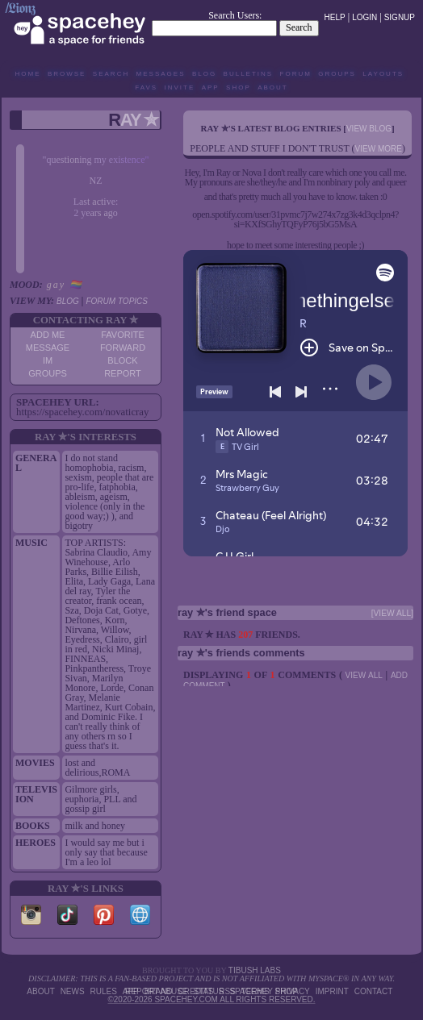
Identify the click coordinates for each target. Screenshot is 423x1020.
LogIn (364, 17)
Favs (146, 87)
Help (335, 17)
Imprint (332, 991)
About (273, 87)
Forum (296, 73)
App (211, 87)
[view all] (392, 613)
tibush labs (254, 970)
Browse (67, 73)
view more (378, 148)
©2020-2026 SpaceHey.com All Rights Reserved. (211, 999)
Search (299, 27)
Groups (337, 73)
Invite (180, 87)
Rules (103, 991)
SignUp (399, 17)
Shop (238, 87)
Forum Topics (116, 301)
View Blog (369, 128)
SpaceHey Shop (263, 991)
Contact (373, 991)
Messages (161, 73)
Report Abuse (156, 991)
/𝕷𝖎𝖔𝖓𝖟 (20, 8)
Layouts (383, 73)
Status (208, 991)
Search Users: (235, 15)
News (73, 991)
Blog (204, 73)
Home (27, 73)
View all (364, 675)
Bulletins (249, 73)
